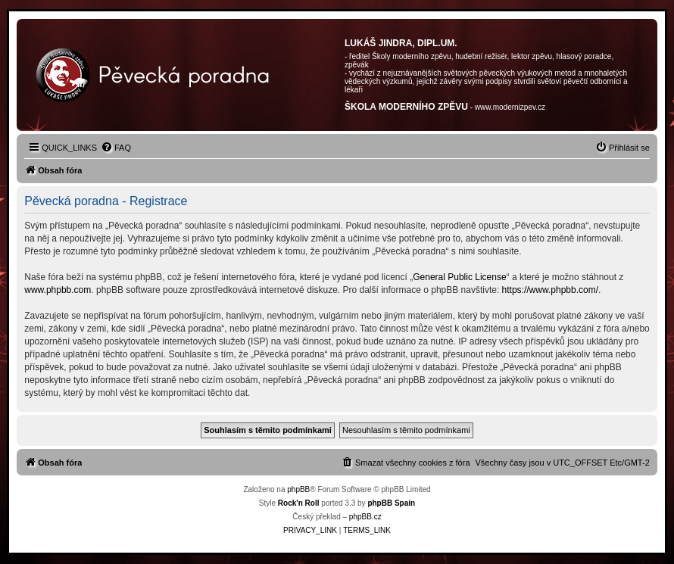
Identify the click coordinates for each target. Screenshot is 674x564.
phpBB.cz (365, 517)
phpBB (298, 489)
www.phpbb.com (57, 290)
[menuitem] (116, 148)
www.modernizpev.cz (510, 107)
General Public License (459, 277)
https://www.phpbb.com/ (550, 290)
